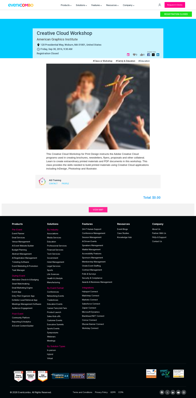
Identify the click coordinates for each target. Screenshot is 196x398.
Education (51, 241)
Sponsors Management (92, 257)
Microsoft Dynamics (91, 312)
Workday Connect (90, 328)
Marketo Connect (90, 300)
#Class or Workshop (102, 61)
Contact (53, 184)
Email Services (18, 237)
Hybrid (50, 354)
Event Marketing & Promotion (25, 266)
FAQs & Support (159, 237)
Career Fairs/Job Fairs (57, 308)
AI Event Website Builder (23, 246)
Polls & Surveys (89, 274)
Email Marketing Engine (22, 288)
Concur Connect (89, 320)
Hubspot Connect (90, 291)
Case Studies (123, 233)
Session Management (91, 237)
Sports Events (53, 328)
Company (128, 5)
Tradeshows (52, 300)
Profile (65, 184)
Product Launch (54, 312)
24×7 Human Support (91, 229)
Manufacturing (53, 282)
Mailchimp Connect (90, 295)
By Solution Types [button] (63, 346)
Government (52, 258)
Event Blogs (122, 229)
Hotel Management (55, 262)
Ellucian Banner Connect (93, 324)
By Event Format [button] (63, 288)
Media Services (54, 237)
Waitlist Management (91, 249)
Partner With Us (159, 233)
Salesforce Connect (91, 304)
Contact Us (157, 241)
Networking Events (55, 296)
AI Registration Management (24, 258)
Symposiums (52, 332)
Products (66, 5)
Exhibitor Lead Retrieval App (24, 300)
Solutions (81, 5)
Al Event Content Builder (23, 326)
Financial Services (55, 250)
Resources (112, 5)
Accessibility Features (91, 253)
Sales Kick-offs (53, 316)
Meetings (51, 341)
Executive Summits (55, 324)
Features (96, 5)
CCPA (120, 392)
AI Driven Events (89, 241)
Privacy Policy (101, 392)
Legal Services (53, 266)
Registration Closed (176, 14)
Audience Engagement (22, 308)
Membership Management (93, 262)
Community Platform (21, 317)
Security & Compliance (92, 278)
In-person (51, 350)
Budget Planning (19, 250)
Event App (16, 292)
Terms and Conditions (82, 392)
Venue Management (21, 241)
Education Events (54, 304)
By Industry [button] (63, 229)
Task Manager (18, 270)
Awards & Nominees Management (97, 282)
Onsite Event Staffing (91, 266)
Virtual (50, 358)
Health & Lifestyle (55, 278)
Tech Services (53, 254)
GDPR (113, 392)
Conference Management (93, 233)
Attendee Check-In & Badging (25, 279)
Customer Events (54, 320)
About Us (156, 229)
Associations (52, 233)
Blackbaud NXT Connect (93, 316)
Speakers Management (92, 245)
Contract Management (92, 270)
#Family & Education (125, 61)
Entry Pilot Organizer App (23, 296)
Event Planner (18, 233)
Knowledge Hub (124, 237)
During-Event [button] (28, 275)
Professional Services (57, 246)
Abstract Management (22, 254)
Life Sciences (53, 274)
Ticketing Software (20, 262)
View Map (98, 209)
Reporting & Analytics (21, 322)
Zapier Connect (89, 308)
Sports (50, 270)
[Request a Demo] (175, 5)
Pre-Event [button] (28, 229)
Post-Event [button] (28, 313)
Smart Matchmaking (20, 284)
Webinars (51, 336)
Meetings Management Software (26, 304)
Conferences (53, 292)
